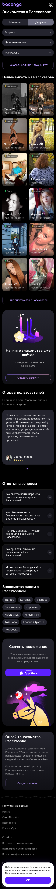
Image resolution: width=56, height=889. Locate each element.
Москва (6, 811)
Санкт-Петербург (11, 817)
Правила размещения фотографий (19, 848)
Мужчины (15, 22)
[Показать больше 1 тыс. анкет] (28, 65)
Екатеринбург (9, 828)
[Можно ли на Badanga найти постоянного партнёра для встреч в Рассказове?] (28, 571)
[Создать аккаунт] (28, 377)
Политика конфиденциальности (18, 854)
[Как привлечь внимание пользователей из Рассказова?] (28, 552)
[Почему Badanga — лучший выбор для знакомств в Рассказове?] (28, 534)
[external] (28, 672)
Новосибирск (9, 822)
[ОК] (28, 880)
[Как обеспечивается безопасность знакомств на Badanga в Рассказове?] (28, 516)
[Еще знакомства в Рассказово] (28, 300)
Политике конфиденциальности (20, 873)
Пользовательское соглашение (17, 843)
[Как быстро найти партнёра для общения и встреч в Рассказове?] (28, 497)
